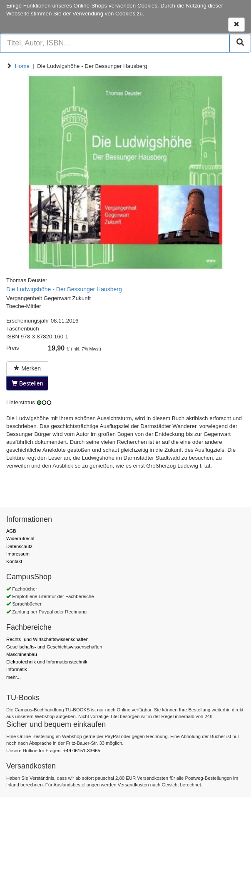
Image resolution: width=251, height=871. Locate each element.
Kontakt (14, 561)
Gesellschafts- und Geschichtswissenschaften (54, 646)
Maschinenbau (21, 654)
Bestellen (27, 383)
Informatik (16, 669)
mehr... (13, 677)
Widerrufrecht (20, 538)
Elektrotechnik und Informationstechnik (46, 661)
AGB (11, 530)
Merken (27, 368)
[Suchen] (240, 43)
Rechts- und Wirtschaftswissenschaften (47, 639)
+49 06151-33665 (81, 750)
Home (22, 66)
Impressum (18, 553)
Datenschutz (19, 546)
